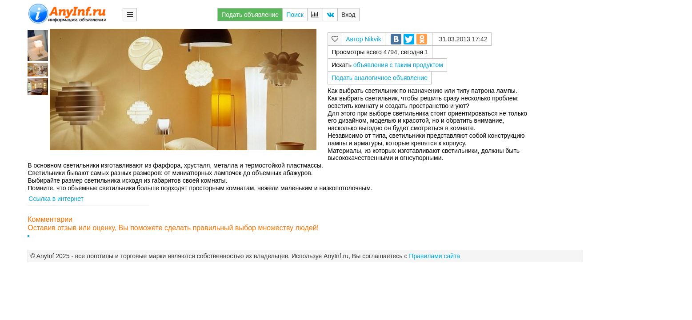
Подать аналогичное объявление (380, 77)
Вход (348, 14)
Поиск (295, 14)
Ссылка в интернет (56, 198)
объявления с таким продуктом (398, 64)
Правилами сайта (434, 256)
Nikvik (372, 39)
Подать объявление (250, 14)
